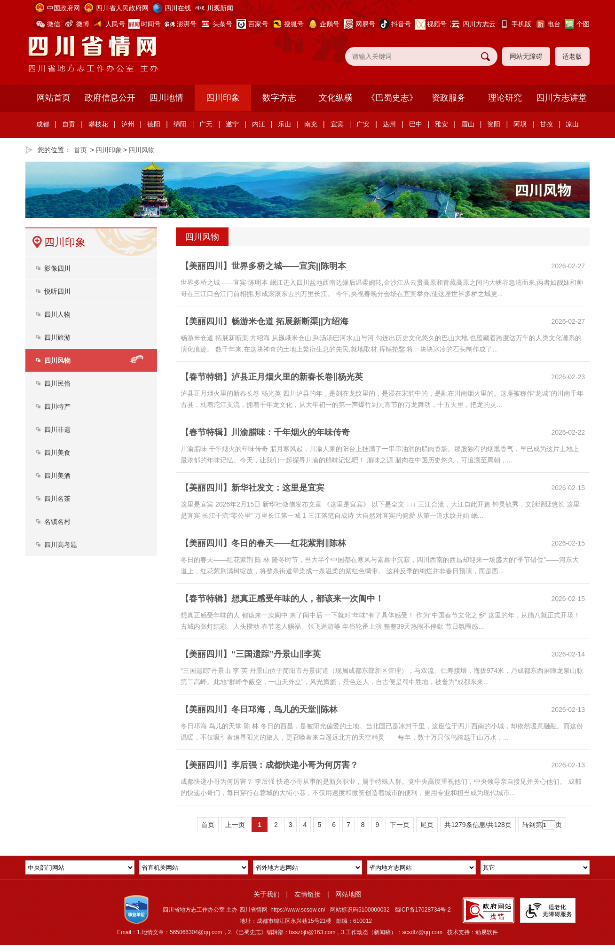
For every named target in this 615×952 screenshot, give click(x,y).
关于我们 (266, 894)
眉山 (467, 124)
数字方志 (279, 97)
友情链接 (307, 894)
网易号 (365, 24)
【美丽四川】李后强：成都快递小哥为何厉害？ (269, 765)
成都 (42, 124)
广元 (206, 124)
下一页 (400, 824)
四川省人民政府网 (122, 8)
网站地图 (348, 894)
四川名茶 (57, 498)
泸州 (127, 124)
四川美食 (57, 452)
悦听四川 (57, 291)
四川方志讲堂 (561, 97)
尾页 (427, 824)
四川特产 (57, 406)
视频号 (437, 24)
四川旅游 (57, 337)
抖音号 (401, 24)
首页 (80, 150)
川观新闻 (220, 8)
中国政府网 (63, 8)
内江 (258, 124)
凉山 (572, 124)
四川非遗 (57, 429)
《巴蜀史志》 (392, 97)
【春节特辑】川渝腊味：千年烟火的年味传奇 (265, 432)
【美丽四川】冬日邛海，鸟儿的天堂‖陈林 (259, 709)
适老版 (572, 56)
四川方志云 (479, 24)
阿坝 (520, 124)
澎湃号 (187, 24)
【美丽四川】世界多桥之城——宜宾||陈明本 (263, 266)
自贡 (68, 124)
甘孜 (546, 124)
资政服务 (448, 97)
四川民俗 (57, 383)
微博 (82, 24)
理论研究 (505, 97)
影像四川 (57, 268)
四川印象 (223, 97)
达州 (389, 124)
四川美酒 (57, 475)
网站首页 (54, 97)
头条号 (222, 24)
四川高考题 (60, 544)
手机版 (521, 24)
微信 (53, 24)
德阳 (153, 124)
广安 (363, 124)
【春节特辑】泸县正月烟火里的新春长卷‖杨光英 (272, 377)
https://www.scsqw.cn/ (297, 909)
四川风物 (141, 150)
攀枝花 (98, 124)
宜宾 (337, 124)
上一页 (235, 824)
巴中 (415, 124)
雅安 (441, 124)
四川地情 (166, 97)
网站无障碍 (526, 56)
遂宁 (232, 124)
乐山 (284, 124)
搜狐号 (294, 24)
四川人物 (57, 314)
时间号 (151, 24)
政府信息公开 (110, 97)
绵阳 (180, 124)
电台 (553, 24)
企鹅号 (329, 24)
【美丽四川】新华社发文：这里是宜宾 (252, 487)
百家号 (258, 24)
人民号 (115, 24)
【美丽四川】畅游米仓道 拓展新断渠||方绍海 (264, 321)
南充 (310, 124)
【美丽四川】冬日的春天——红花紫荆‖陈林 (263, 543)
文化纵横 (336, 97)
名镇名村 (57, 521)
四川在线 (178, 8)
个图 (583, 24)
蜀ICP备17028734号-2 (422, 909)
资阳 (493, 124)
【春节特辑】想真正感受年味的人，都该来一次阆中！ (282, 598)
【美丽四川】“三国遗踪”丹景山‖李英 (251, 654)
